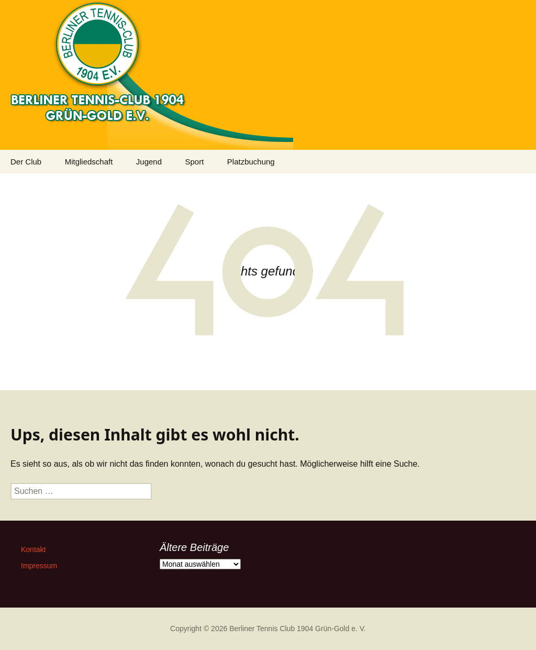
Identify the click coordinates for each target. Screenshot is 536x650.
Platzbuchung (251, 161)
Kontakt (33, 549)
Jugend (149, 161)
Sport (194, 161)
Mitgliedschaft (89, 161)
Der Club (25, 161)
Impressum (39, 565)
